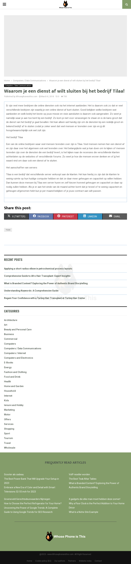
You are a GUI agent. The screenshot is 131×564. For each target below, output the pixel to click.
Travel (7, 443)
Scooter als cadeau (14, 474)
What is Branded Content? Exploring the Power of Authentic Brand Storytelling (46, 283)
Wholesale (9, 447)
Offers (7, 419)
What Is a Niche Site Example (83, 512)
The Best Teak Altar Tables (82, 479)
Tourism (8, 438)
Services (8, 424)
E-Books (8, 362)
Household (10, 391)
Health (7, 381)
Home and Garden (14, 386)
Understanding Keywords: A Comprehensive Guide (31, 290)
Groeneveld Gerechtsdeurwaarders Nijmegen (27, 499)
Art (5, 325)
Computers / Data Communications (18, 85)
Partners (72, 561)
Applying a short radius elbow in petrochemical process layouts (38, 268)
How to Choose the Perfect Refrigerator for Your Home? (33, 503)
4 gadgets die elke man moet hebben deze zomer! (94, 499)
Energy (8, 367)
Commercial (10, 339)
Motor (7, 414)
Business (9, 334)
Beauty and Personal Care (17, 329)
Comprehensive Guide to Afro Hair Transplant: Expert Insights (37, 276)
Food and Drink (12, 377)
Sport (7, 433)
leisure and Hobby (13, 405)
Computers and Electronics (18, 358)
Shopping (9, 428)
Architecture (10, 320)
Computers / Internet (15, 353)
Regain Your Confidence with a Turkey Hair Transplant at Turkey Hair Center (44, 298)
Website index (85, 561)
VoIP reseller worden (79, 474)
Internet (8, 395)
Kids (6, 400)
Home (29, 561)
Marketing (9, 410)
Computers (10, 343)
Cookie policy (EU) (43, 561)
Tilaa (8, 230)
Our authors (59, 561)
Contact (98, 561)
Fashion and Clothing (15, 372)
